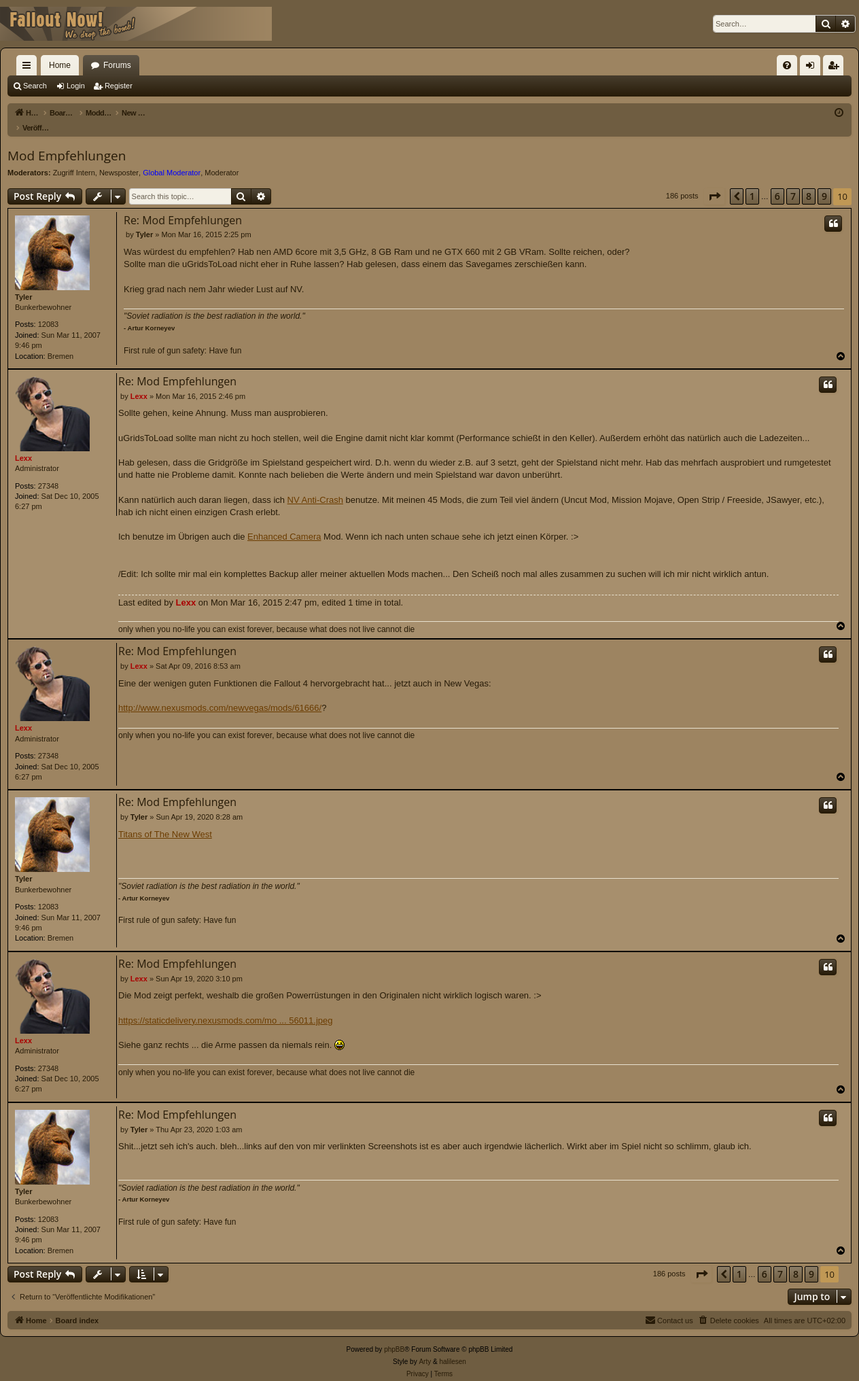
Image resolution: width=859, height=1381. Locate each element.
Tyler (23, 283)
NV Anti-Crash (315, 485)
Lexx (23, 444)
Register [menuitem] (836, 67)
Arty (425, 1347)
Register (119, 86)
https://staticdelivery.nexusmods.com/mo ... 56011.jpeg (225, 1006)
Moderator (222, 158)
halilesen (452, 1347)
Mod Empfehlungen (66, 141)
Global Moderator (171, 158)
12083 (48, 310)
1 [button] (752, 181)
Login (76, 86)
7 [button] (793, 181)
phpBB (394, 1335)
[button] (714, 182)
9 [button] (824, 181)
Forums (117, 65)
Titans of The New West (165, 820)
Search (35, 86)
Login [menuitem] (813, 67)
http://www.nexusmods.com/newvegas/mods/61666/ (219, 693)
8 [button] (808, 181)
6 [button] (777, 181)
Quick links (29, 67)
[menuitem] (787, 65)
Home (60, 65)
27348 (48, 472)
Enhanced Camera (284, 522)
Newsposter (119, 158)
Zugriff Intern (74, 158)
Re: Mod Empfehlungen (183, 206)
